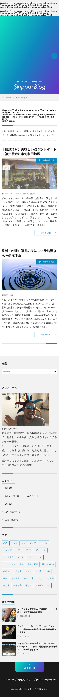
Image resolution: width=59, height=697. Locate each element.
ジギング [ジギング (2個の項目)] (7, 550)
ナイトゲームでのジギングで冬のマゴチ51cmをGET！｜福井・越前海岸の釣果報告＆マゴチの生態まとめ (37, 646)
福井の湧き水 (48, 160)
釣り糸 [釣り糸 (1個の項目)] (6, 585)
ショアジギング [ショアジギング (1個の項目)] (28, 543)
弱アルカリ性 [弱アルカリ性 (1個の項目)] (48, 564)
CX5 (7, 504)
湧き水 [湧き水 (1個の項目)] (18, 571)
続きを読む (46, 233)
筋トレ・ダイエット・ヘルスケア (20, 496)
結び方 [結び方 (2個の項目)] (39, 571)
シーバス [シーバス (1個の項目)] (43, 543)
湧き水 (33, 193)
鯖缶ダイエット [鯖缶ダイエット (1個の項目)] (43, 585)
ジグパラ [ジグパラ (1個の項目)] (27, 550)
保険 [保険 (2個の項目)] (22, 564)
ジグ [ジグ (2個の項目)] (17, 550)
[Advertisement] (29, 50)
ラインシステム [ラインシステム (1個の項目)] (35, 557)
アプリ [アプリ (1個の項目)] (14, 543)
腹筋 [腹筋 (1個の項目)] (5, 578)
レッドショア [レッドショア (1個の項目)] (9, 564)
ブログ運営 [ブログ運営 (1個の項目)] (8, 557)
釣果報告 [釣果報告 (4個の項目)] (17, 585)
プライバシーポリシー (45, 679)
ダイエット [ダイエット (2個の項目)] (41, 550)
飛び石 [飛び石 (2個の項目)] (28, 585)
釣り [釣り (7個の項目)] (39, 578)
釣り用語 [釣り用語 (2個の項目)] (49, 578)
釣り (7, 488)
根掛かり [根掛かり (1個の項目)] (7, 571)
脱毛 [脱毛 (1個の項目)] (48, 571)
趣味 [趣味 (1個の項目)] (25, 578)
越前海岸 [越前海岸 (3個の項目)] (15, 578)
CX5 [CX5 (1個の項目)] (5, 543)
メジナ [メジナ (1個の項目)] (20, 557)
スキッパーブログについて (16, 679)
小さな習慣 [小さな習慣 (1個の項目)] (33, 564)
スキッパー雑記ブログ (37, 689)
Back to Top (29, 668)
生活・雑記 (10, 519)
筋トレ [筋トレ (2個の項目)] (28, 571)
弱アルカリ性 (23, 193)
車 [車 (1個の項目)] (32, 578)
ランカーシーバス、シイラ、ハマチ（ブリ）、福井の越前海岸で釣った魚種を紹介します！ (36, 629)
